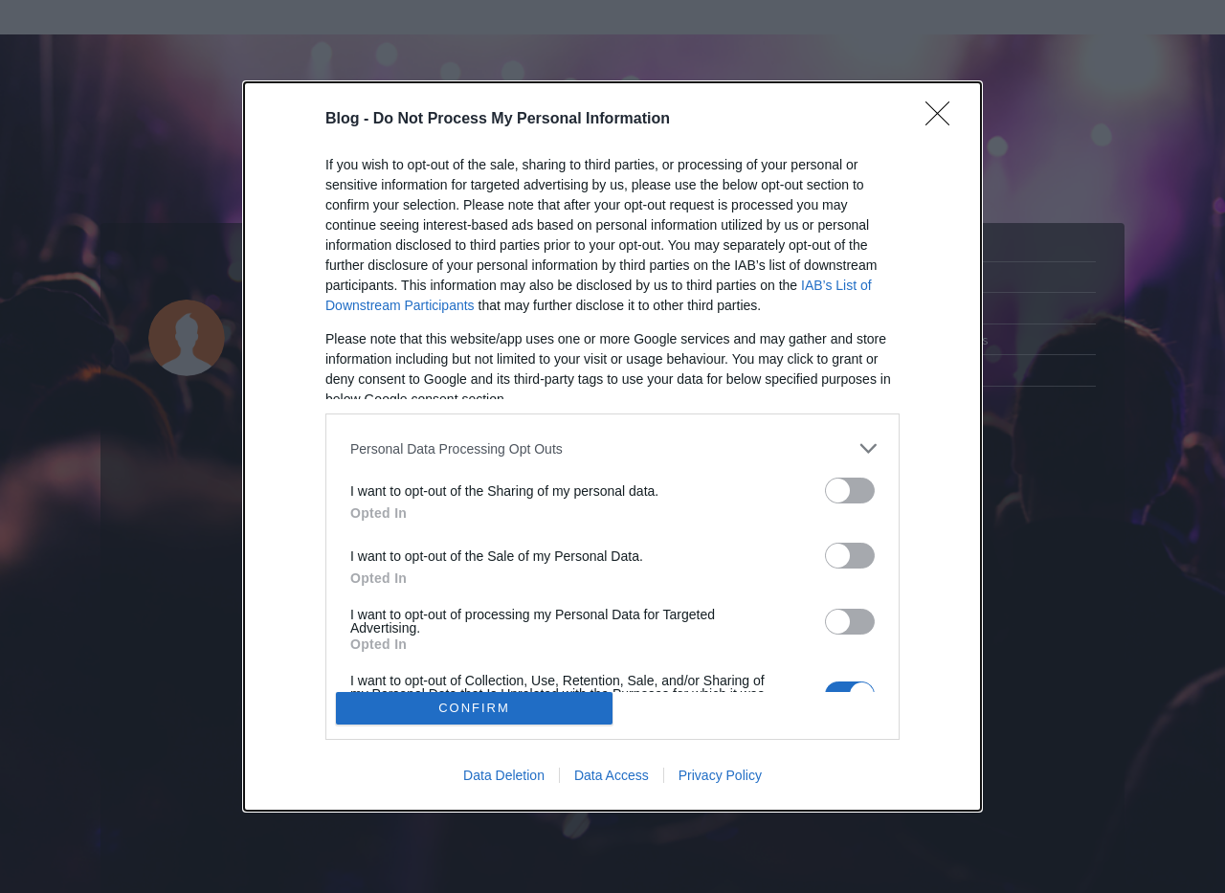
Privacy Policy (720, 775)
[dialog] (612, 446)
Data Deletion (504, 775)
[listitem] (612, 448)
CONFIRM (474, 708)
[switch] (850, 490)
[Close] (943, 119)
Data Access (611, 775)
